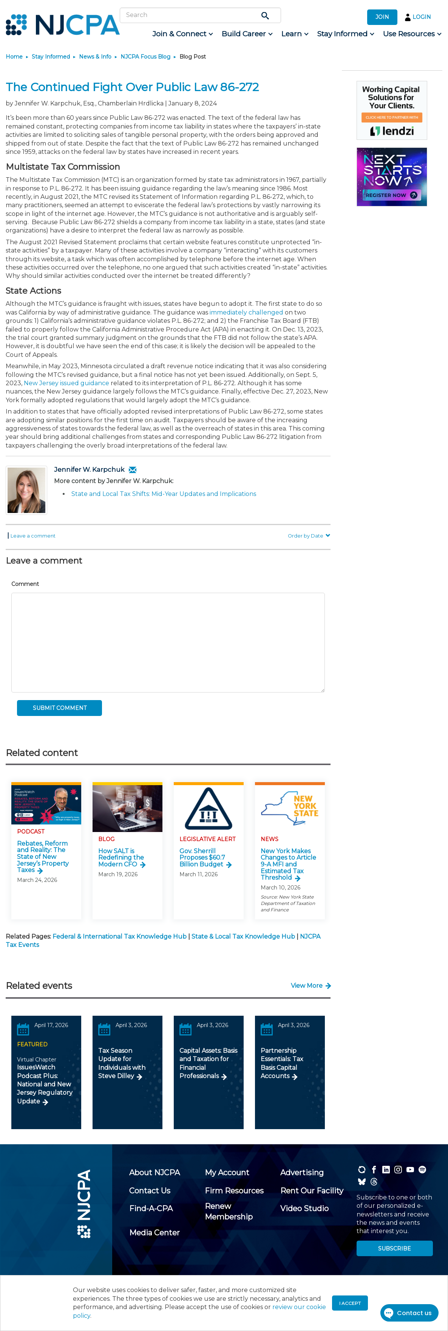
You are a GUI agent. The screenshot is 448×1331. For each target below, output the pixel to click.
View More (307, 985)
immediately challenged (246, 312)
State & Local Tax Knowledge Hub (243, 936)
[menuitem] (182, 34)
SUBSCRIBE (394, 1248)
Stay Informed (51, 56)
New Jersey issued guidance (66, 383)
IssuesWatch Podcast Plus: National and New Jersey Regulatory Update (45, 1084)
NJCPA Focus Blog (145, 56)
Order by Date (309, 536)
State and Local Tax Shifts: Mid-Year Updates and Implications (163, 493)
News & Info (95, 56)
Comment (25, 584)
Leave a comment (33, 536)
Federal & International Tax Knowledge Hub (120, 936)
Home (14, 56)
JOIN (382, 17)
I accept (350, 1303)
